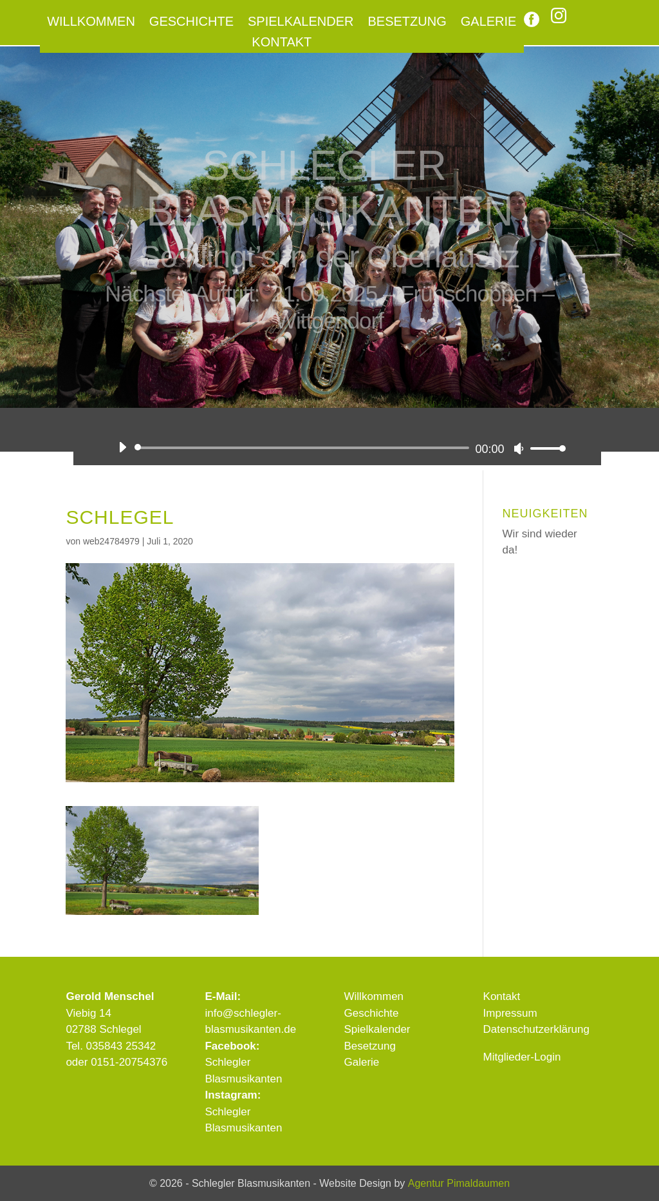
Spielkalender (301, 22)
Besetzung (407, 22)
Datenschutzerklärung (536, 1029)
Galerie (489, 22)
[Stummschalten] (518, 448)
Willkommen (91, 22)
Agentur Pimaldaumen (459, 1183)
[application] (337, 447)
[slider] (304, 448)
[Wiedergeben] (122, 447)
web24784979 (111, 541)
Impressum (510, 1013)
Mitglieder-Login (522, 1057)
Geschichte (191, 22)
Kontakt (281, 43)
